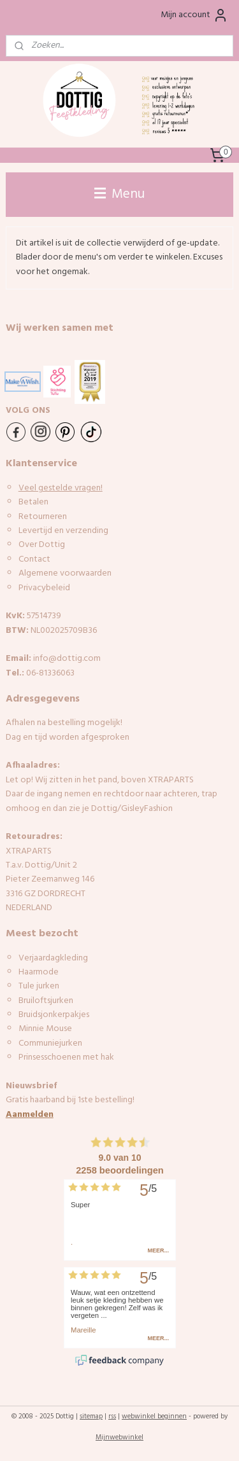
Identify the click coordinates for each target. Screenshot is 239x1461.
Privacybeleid (44, 588)
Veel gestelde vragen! (60, 488)
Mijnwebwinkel (119, 1437)
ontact (37, 559)
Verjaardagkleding (53, 958)
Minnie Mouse (45, 1028)
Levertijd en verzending (63, 530)
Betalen (33, 502)
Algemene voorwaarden (65, 573)
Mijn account (194, 15)
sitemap (91, 1416)
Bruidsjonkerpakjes (53, 1014)
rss (112, 1416)
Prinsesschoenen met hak (66, 1057)
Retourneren (42, 516)
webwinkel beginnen (154, 1416)
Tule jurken (38, 986)
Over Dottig (42, 544)
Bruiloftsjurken (45, 1001)
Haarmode (38, 972)
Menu (119, 194)
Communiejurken (50, 1043)
